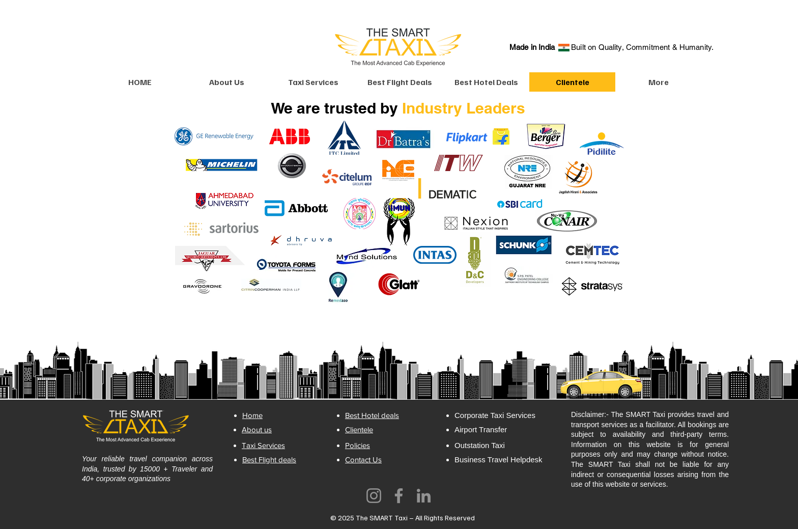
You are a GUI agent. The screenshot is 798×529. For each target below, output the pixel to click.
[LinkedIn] (424, 496)
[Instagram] (374, 496)
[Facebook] (399, 496)
